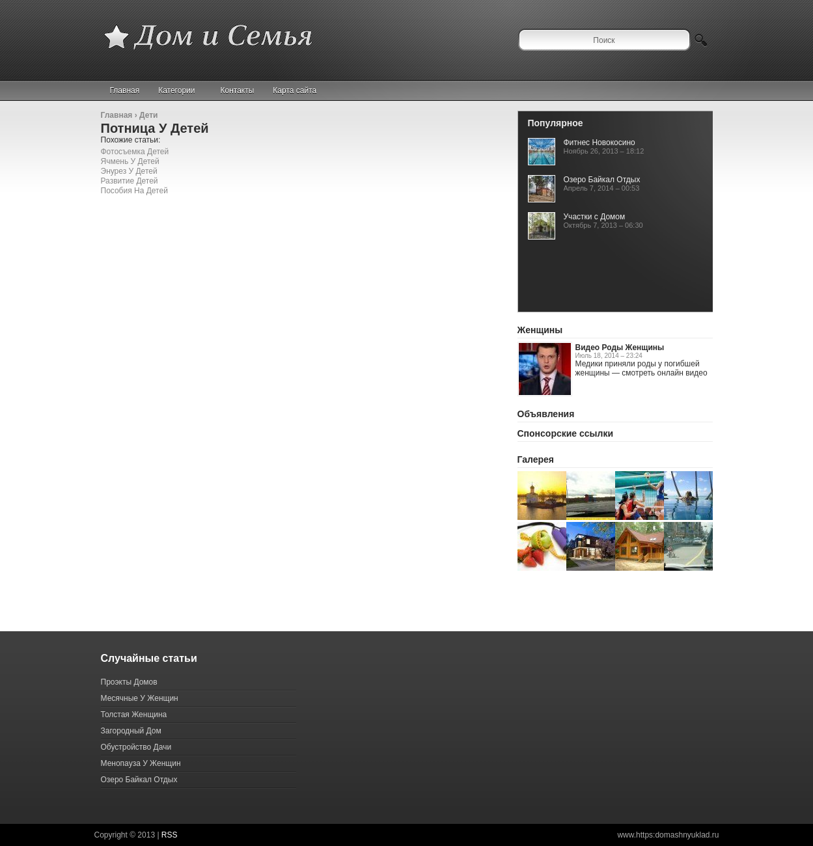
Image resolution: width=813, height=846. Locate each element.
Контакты (238, 90)
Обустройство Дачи (136, 747)
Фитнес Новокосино (599, 142)
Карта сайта (294, 90)
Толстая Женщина (134, 714)
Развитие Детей (129, 180)
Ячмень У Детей (130, 161)
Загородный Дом (131, 730)
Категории (182, 90)
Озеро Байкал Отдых (602, 179)
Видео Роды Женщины (620, 347)
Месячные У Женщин (139, 698)
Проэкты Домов (129, 682)
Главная (125, 90)
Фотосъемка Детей (135, 151)
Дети (148, 115)
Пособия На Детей (134, 190)
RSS (169, 834)
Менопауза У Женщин (141, 763)
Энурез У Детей (129, 171)
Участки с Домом (595, 216)
